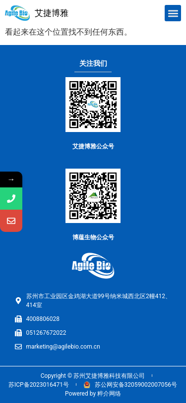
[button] (173, 13)
